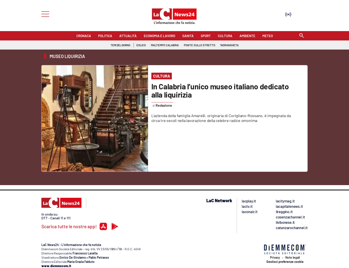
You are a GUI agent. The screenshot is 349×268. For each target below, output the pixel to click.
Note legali (292, 257)
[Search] (301, 35)
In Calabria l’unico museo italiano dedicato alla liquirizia (220, 90)
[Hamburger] (44, 13)
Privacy (275, 257)
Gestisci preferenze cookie (285, 261)
